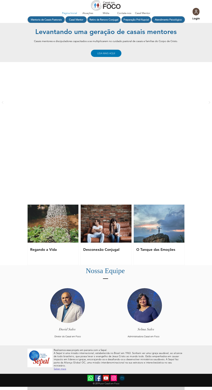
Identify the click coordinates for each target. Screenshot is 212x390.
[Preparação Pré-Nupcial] (136, 19)
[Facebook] (98, 378)
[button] (46, 19)
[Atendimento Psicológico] (168, 19)
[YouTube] (106, 378)
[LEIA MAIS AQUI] (106, 53)
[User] (196, 11)
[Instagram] (114, 378)
